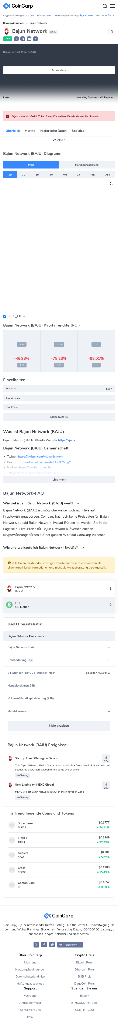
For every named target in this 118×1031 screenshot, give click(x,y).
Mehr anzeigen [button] (59, 726)
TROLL (23, 838)
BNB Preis (84, 977)
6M (65, 174)
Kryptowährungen (13, 23)
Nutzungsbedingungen (30, 970)
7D (23, 174)
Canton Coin (26, 883)
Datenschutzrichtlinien (30, 977)
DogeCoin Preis (84, 984)
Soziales (78, 131)
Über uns (30, 962)
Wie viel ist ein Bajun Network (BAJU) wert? (41, 503)
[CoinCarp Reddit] (52, 944)
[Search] (104, 6)
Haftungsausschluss (30, 984)
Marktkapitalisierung (86, 165)
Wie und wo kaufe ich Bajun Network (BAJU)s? (43, 547)
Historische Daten (53, 131)
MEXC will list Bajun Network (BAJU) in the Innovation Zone (49, 791)
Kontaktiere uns (30, 1010)
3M (51, 174)
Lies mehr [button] (59, 480)
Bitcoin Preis (84, 962)
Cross (21, 868)
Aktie (58, 140)
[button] (22, 38)
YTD (92, 174)
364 (49, 15)
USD (10, 316)
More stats (59, 70)
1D (10, 174)
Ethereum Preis (84, 970)
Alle (107, 174)
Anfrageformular (30, 1003)
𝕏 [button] (16, 39)
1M (37, 174)
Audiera (23, 853)
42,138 (30, 15)
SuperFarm (25, 823)
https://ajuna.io (68, 440)
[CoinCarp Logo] (19, 6)
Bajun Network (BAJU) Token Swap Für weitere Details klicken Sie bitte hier (55, 116)
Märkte (30, 131)
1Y (78, 174)
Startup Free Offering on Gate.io (33, 758)
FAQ (30, 1017)
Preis (31, 165)
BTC (22, 316)
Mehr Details (59, 417)
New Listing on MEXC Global (31, 785)
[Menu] (112, 6)
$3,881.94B (86, 15)
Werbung (30, 996)
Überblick (13, 131)
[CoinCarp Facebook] (44, 944)
